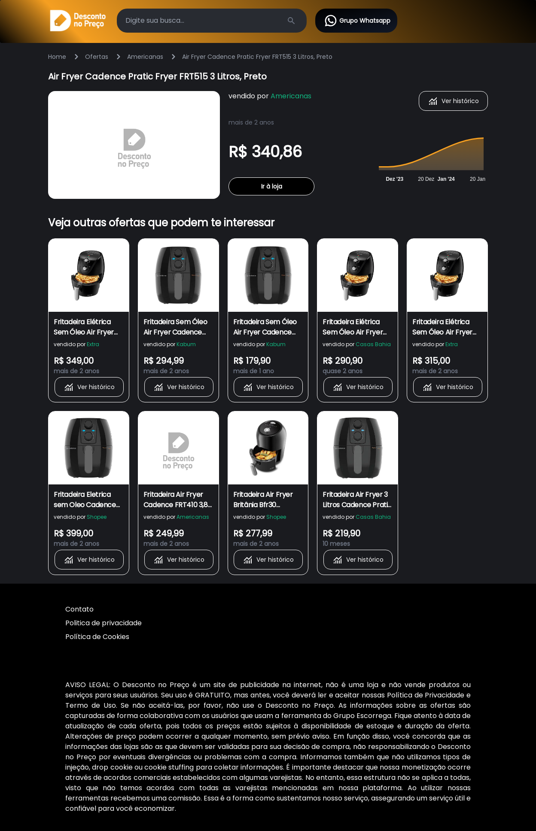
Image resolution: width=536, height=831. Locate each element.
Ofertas (96, 56)
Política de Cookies (97, 637)
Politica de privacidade (103, 623)
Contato (79, 609)
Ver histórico (453, 101)
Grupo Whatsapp (357, 20)
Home (57, 56)
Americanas (145, 56)
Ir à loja (271, 186)
